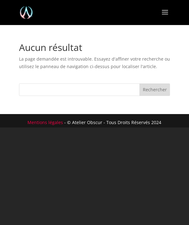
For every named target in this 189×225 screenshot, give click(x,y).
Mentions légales (45, 122)
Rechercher (155, 89)
